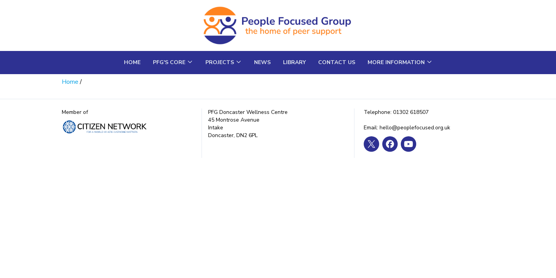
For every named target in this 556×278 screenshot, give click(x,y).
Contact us (336, 62)
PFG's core (173, 62)
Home (132, 62)
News (262, 62)
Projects (223, 62)
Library (294, 62)
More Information (400, 62)
